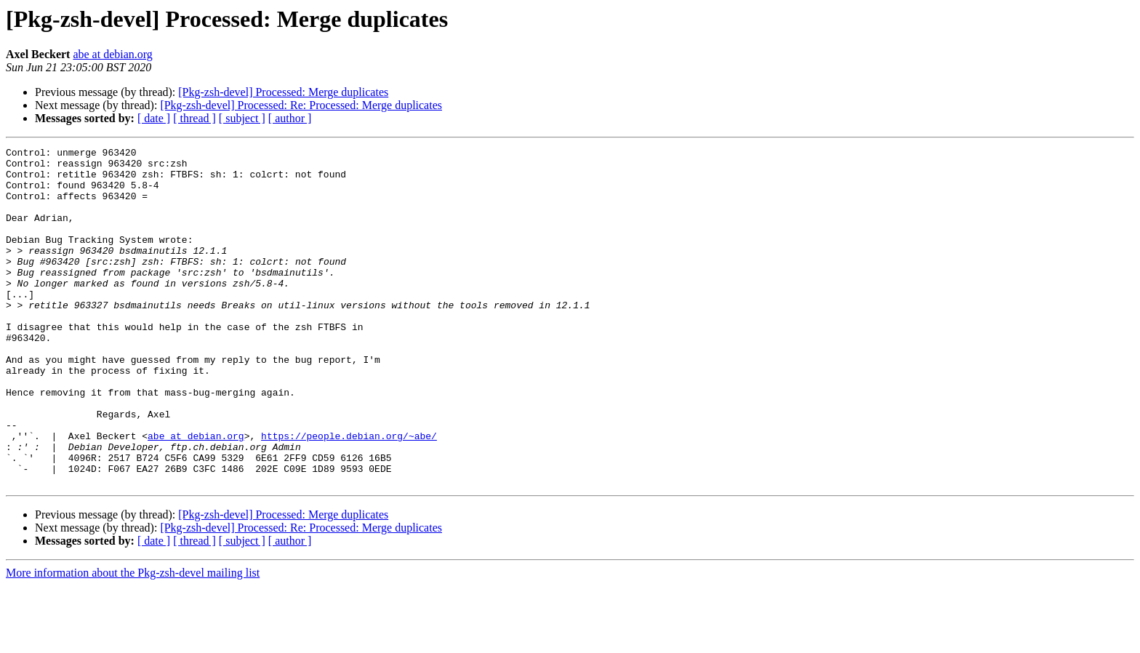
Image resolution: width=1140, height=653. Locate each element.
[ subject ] (242, 118)
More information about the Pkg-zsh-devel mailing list (133, 640)
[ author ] (290, 118)
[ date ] (153, 118)
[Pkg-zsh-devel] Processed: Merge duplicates (283, 92)
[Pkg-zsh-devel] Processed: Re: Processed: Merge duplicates (301, 105)
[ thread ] (194, 118)
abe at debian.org (112, 54)
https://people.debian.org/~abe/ (349, 494)
